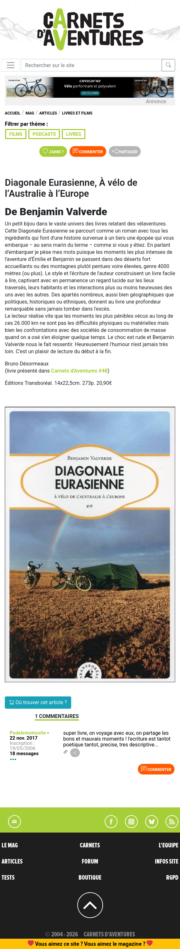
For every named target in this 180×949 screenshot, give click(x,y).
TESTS (8, 877)
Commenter (88, 151)
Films (15, 134)
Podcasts (44, 134)
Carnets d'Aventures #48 (79, 371)
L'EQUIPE (168, 845)
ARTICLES (12, 861)
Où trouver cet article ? (38, 702)
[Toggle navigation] (11, 65)
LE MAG (10, 845)
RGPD (172, 877)
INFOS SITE (166, 861)
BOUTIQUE (90, 877)
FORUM (90, 861)
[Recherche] (91, 65)
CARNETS (90, 845)
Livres (73, 134)
